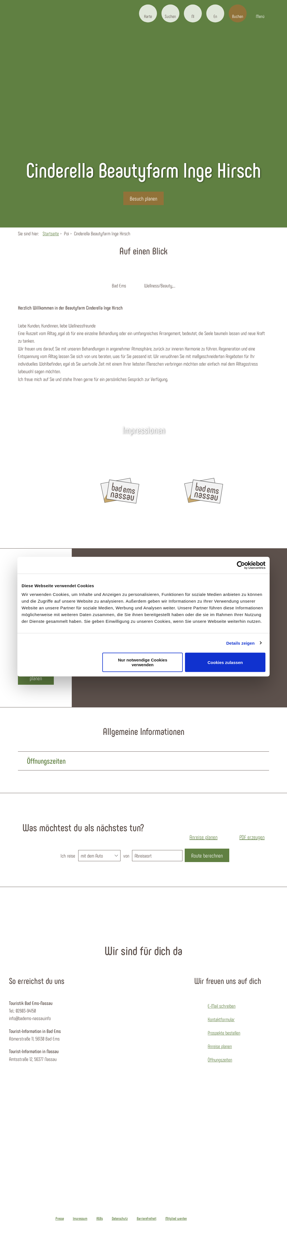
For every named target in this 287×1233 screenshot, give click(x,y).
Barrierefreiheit (146, 1218)
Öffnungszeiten (220, 1059)
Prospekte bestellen (224, 1033)
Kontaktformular (221, 1019)
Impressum (80, 1218)
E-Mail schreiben (221, 1006)
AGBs (99, 1218)
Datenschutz (120, 1218)
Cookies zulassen (225, 662)
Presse (59, 1218)
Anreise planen (220, 1046)
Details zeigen (240, 642)
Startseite (51, 233)
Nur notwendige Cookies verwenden (142, 662)
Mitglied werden (176, 1218)
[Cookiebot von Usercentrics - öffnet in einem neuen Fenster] (240, 565)
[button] (148, 13)
